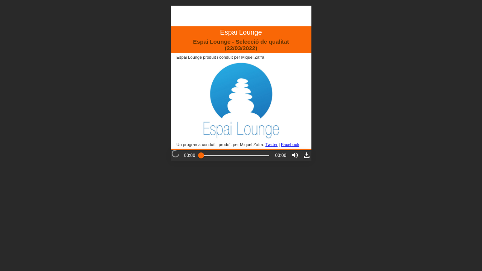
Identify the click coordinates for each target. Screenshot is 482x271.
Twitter (271, 144)
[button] (295, 155)
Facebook (290, 144)
